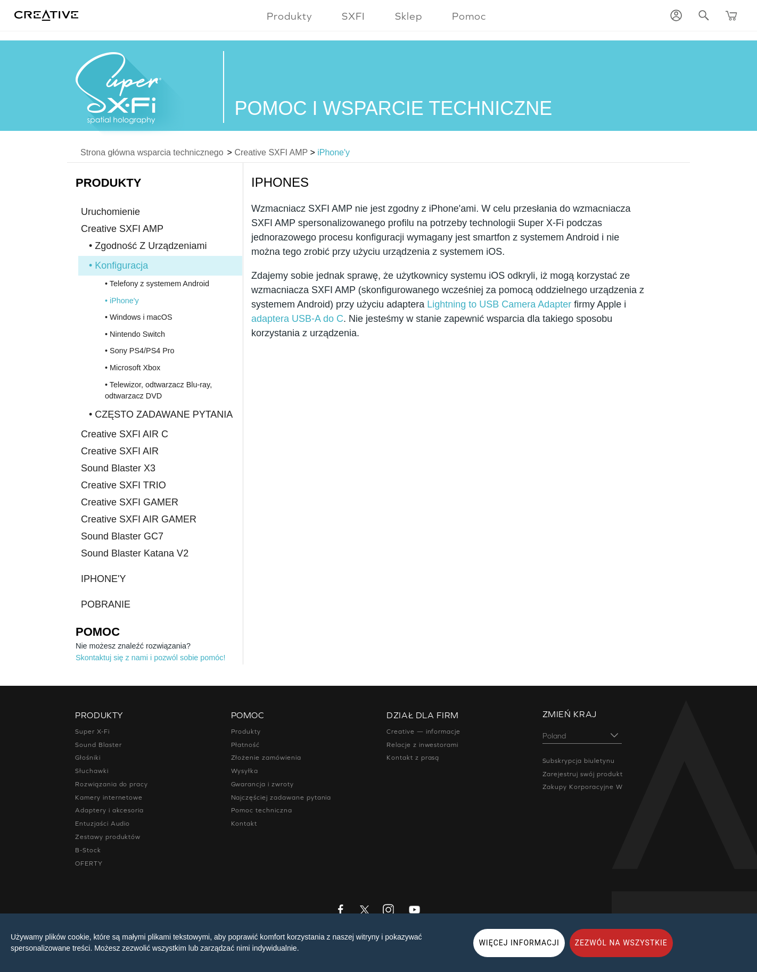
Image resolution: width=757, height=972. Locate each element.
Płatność (245, 745)
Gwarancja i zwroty (262, 784)
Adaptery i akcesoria (109, 810)
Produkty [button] (289, 16)
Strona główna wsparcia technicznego (152, 152)
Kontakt (244, 823)
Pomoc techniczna (261, 810)
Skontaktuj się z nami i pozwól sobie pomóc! (151, 657)
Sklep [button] (408, 16)
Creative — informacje (423, 731)
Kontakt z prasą (412, 757)
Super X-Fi (92, 731)
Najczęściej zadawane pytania (281, 797)
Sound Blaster (98, 745)
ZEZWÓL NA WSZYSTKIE (621, 942)
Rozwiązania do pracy (111, 784)
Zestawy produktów (108, 837)
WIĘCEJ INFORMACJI (519, 942)
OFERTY (89, 863)
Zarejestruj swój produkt (582, 774)
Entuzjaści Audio (102, 823)
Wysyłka (245, 771)
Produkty (246, 731)
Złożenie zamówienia (266, 757)
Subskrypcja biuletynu (578, 761)
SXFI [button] (353, 16)
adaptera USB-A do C (297, 318)
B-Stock (88, 850)
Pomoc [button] (469, 16)
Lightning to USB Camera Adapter (499, 304)
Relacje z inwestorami (422, 745)
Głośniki (88, 757)
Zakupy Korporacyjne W (582, 787)
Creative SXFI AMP (271, 152)
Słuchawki (92, 771)
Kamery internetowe (109, 797)
